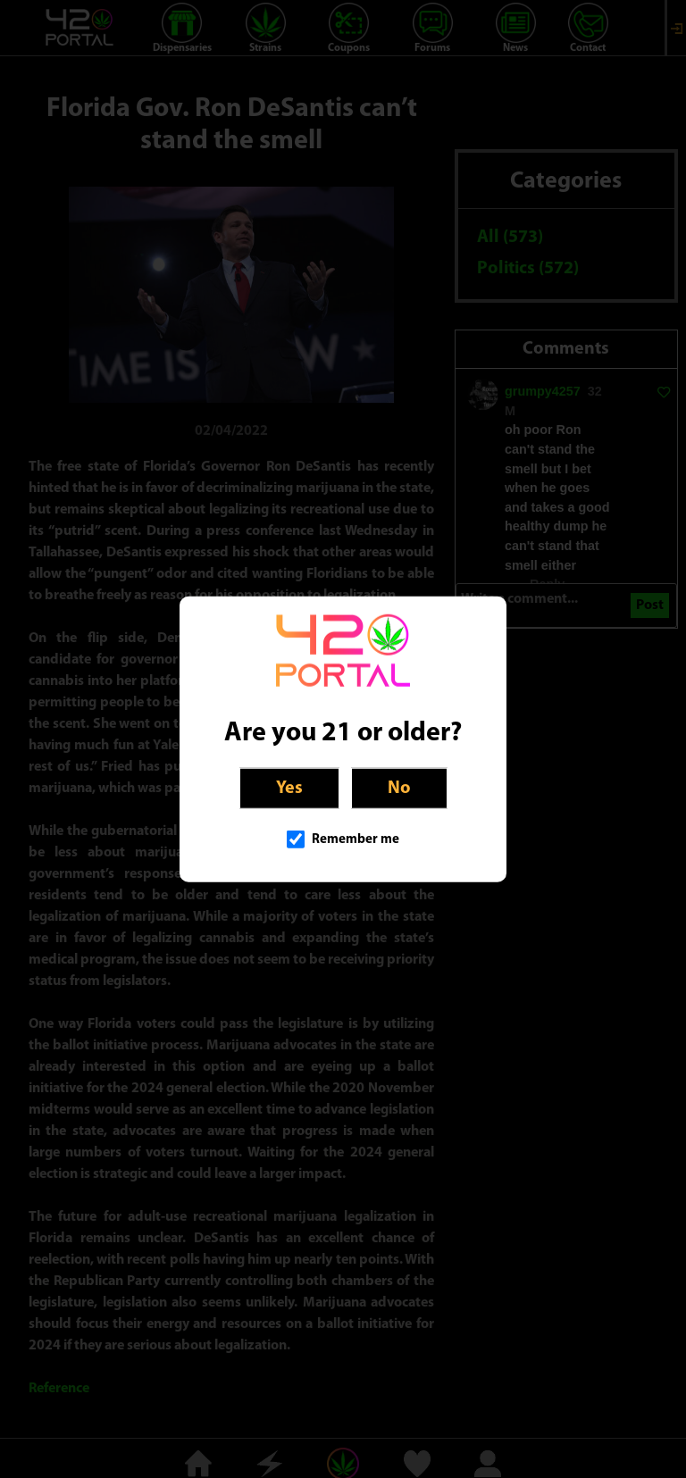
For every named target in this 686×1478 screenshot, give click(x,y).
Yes (289, 788)
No (399, 788)
